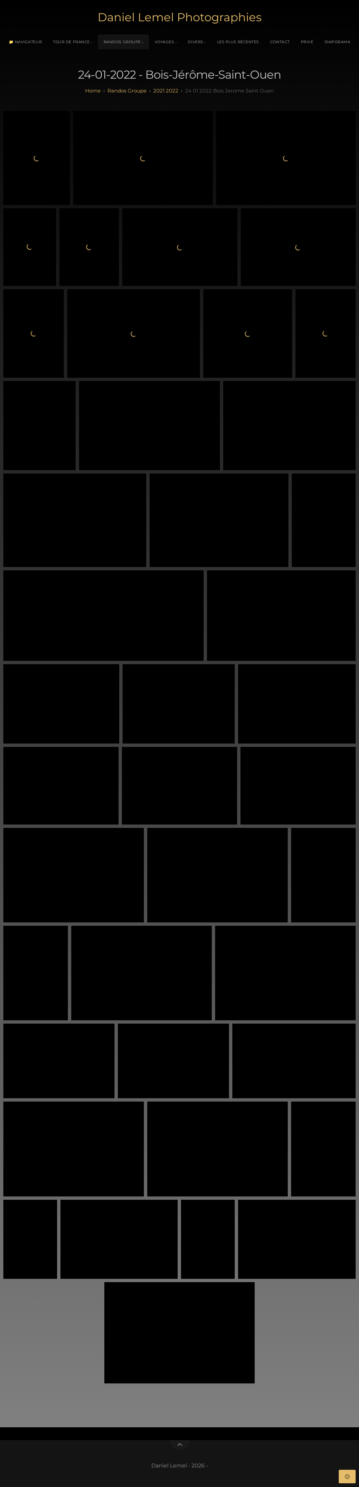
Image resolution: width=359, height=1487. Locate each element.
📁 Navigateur (25, 41)
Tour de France (71, 41)
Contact (280, 41)
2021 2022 (165, 90)
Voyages (164, 41)
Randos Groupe (122, 41)
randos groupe (127, 90)
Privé (307, 41)
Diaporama (338, 41)
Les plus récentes (238, 41)
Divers (195, 41)
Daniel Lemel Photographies (180, 17)
